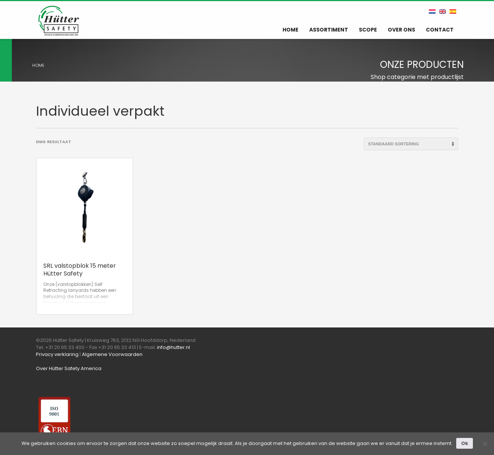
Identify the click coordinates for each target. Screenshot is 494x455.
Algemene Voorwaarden (112, 354)
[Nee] (484, 443)
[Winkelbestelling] (411, 144)
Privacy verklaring (57, 354)
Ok (464, 443)
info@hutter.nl (173, 347)
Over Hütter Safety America (68, 368)
